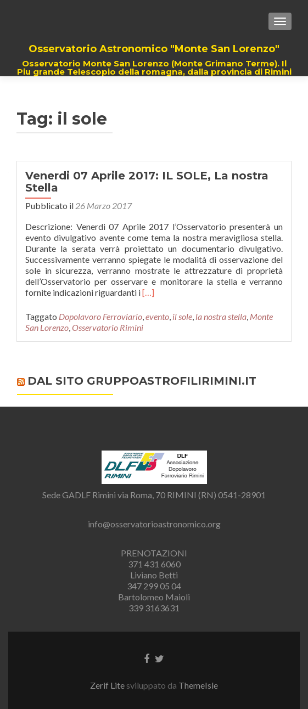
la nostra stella (221, 316)
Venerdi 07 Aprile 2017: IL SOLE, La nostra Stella (146, 181)
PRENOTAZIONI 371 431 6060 (154, 558)
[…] (148, 292)
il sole (182, 316)
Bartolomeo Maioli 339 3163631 (154, 602)
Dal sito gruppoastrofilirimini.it (141, 380)
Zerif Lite (108, 685)
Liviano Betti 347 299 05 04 (154, 580)
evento (157, 316)
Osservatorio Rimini (107, 327)
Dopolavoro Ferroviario (100, 316)
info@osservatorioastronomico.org (154, 524)
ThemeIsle (198, 685)
